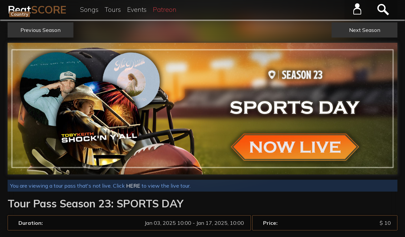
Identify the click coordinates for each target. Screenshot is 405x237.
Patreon (164, 9)
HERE (133, 185)
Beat (37, 9)
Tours (113, 9)
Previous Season (40, 30)
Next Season (364, 30)
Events (137, 9)
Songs (89, 9)
